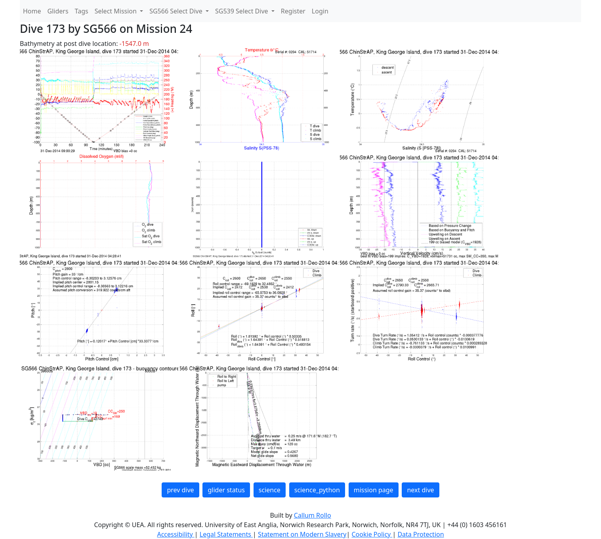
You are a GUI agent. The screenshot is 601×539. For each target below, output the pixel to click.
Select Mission (116, 11)
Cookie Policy (371, 534)
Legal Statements (226, 534)
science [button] (269, 490)
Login (320, 11)
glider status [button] (226, 490)
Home (32, 11)
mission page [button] (373, 490)
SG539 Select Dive (242, 11)
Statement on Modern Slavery (302, 534)
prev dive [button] (180, 490)
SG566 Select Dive (176, 11)
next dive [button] (420, 490)
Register (293, 11)
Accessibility (175, 534)
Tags (81, 11)
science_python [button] (317, 490)
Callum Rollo (312, 515)
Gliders (58, 11)
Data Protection (420, 534)
